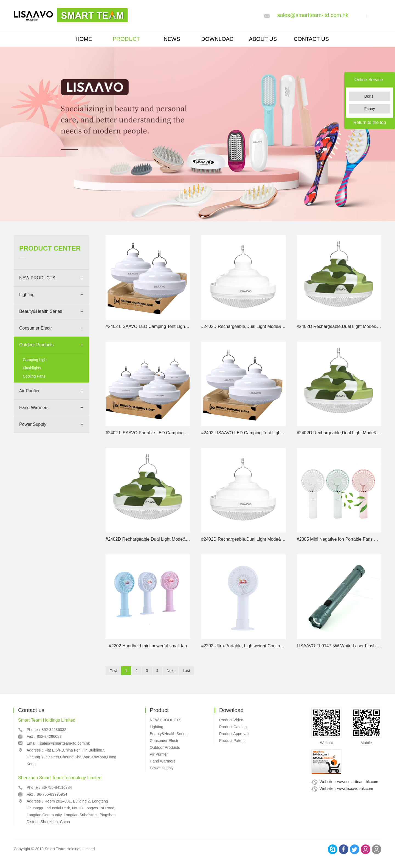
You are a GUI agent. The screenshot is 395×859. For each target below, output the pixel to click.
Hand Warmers (34, 407)
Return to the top (369, 122)
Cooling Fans (34, 376)
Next (170, 670)
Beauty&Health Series (40, 311)
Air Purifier (29, 391)
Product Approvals (234, 734)
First (113, 670)
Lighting (27, 294)
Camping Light (35, 360)
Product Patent (232, 740)
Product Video (231, 720)
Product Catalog (233, 727)
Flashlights (32, 368)
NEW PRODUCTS (37, 278)
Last (186, 670)
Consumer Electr (35, 328)
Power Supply (32, 424)
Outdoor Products (36, 344)
